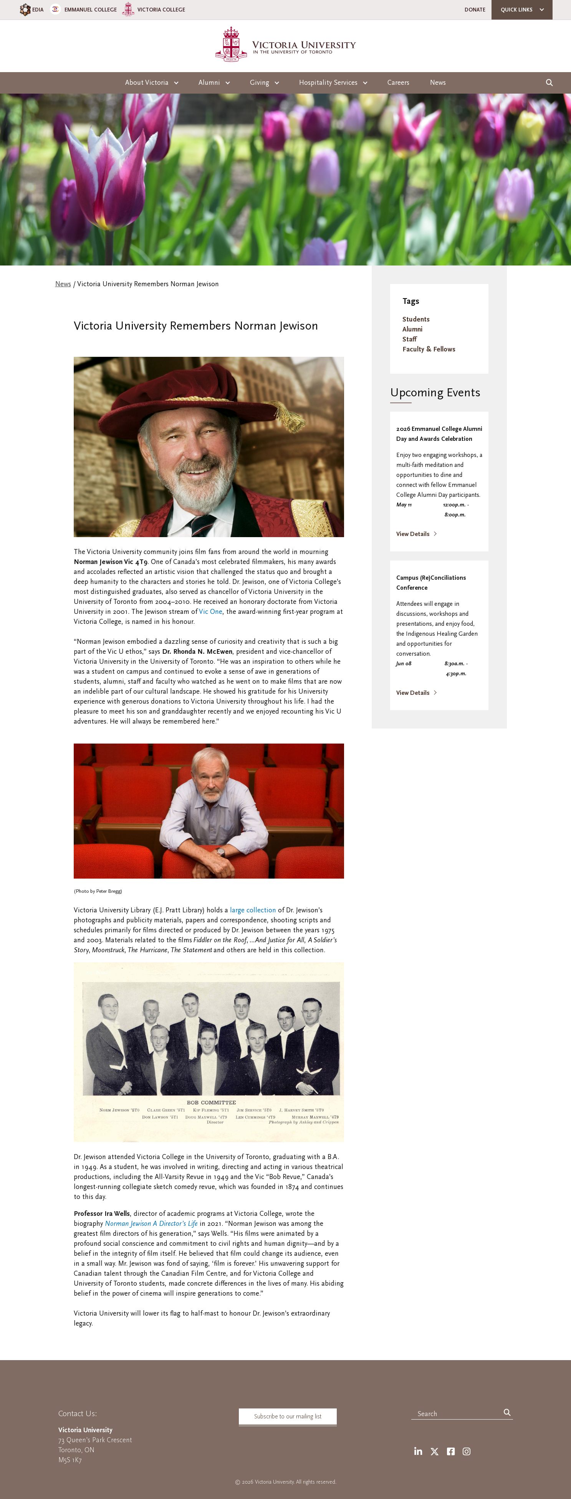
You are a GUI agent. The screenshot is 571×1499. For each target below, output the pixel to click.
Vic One (210, 612)
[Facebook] (451, 1452)
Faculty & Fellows (428, 349)
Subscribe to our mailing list (287, 1416)
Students (416, 319)
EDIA (30, 10)
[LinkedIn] (418, 1452)
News (438, 83)
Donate (475, 10)
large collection (253, 910)
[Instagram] (466, 1452)
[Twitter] (434, 1452)
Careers (398, 83)
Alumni (412, 329)
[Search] (507, 1413)
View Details (413, 534)
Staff (409, 339)
